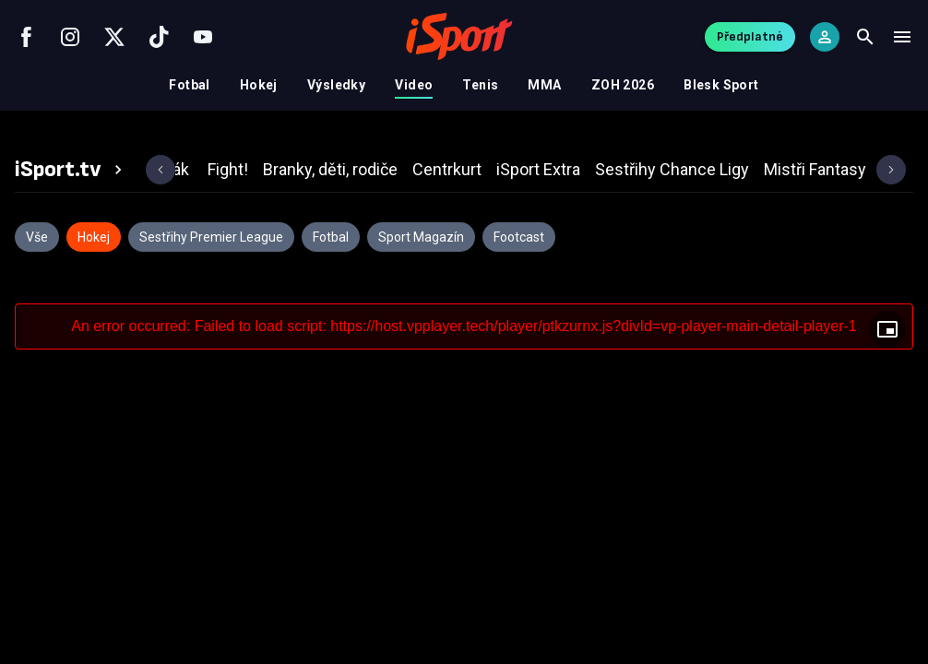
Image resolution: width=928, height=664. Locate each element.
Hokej (259, 84)
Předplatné (750, 36)
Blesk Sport (721, 84)
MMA (544, 84)
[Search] (865, 37)
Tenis (480, 84)
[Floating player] (887, 329)
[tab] (71, 170)
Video (414, 84)
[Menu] (902, 37)
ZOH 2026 (622, 84)
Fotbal (189, 84)
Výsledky (336, 84)
